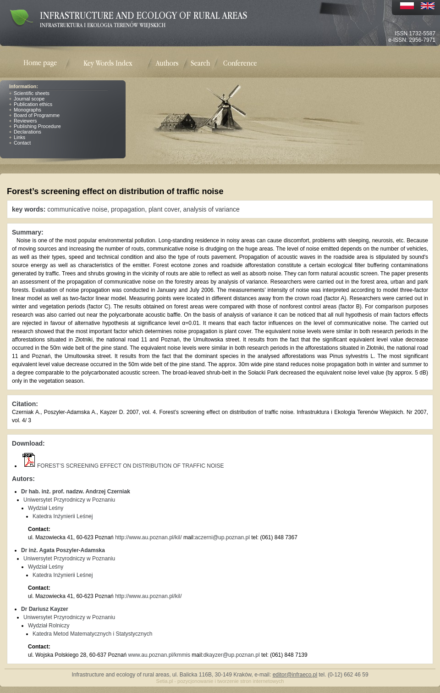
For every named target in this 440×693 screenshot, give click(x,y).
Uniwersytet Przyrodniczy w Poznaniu (69, 500)
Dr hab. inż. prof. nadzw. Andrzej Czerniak (75, 491)
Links (19, 137)
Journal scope (29, 98)
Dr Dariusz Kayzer (44, 609)
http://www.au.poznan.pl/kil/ (148, 537)
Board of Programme (37, 115)
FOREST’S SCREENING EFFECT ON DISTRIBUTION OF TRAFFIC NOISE (122, 466)
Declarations (27, 131)
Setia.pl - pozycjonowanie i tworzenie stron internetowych (220, 681)
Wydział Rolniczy (49, 625)
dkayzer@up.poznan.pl (232, 655)
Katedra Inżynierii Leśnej (63, 516)
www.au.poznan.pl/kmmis (159, 655)
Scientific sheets (32, 93)
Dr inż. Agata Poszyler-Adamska (63, 550)
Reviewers (25, 120)
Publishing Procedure (37, 126)
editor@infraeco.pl (295, 674)
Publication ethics (33, 104)
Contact (22, 142)
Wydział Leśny (45, 508)
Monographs (27, 109)
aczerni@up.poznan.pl (222, 537)
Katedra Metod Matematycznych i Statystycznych (92, 634)
